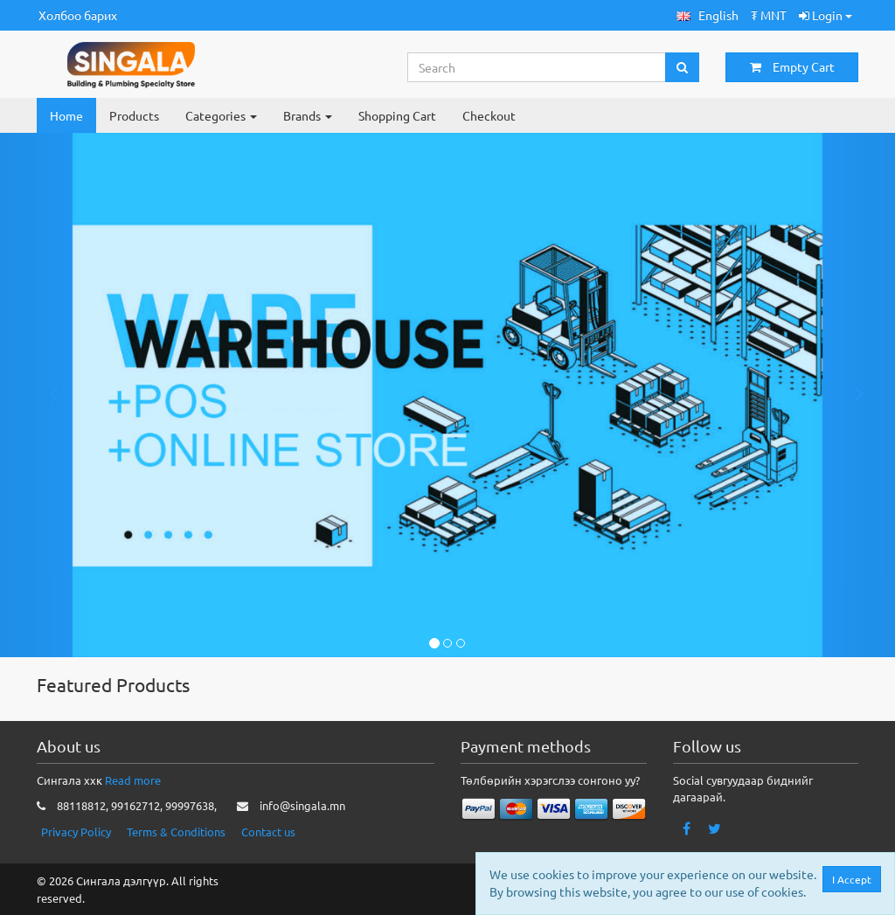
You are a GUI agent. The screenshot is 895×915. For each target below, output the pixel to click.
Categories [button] (221, 115)
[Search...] (537, 67)
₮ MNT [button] (769, 15)
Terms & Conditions (176, 831)
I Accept (856, 879)
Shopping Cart (397, 115)
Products (134, 115)
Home (66, 115)
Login (825, 15)
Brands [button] (307, 115)
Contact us (268, 831)
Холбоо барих (77, 15)
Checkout (489, 115)
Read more (133, 780)
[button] (707, 15)
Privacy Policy (76, 831)
